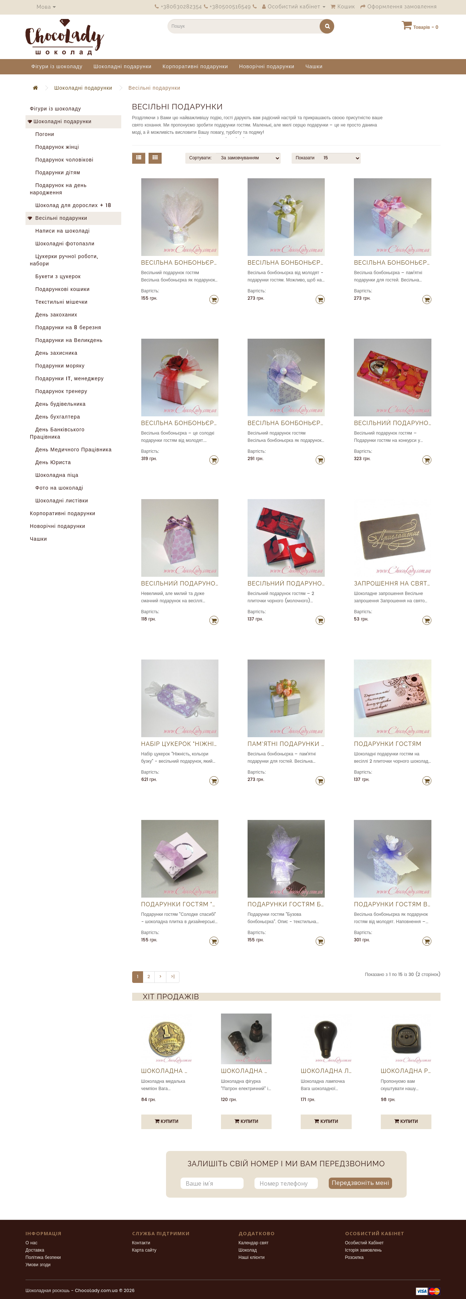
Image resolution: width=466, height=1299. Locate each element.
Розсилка (354, 1257)
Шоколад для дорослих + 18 (70, 205)
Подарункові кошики (60, 289)
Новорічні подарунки (267, 66)
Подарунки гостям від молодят (392, 904)
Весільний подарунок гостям (392, 423)
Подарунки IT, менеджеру (67, 378)
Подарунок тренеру (58, 391)
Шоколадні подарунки (123, 66)
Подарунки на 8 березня (65, 327)
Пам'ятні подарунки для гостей (286, 744)
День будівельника (58, 404)
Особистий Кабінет (364, 1243)
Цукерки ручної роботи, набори (64, 260)
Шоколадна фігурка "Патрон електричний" (246, 1071)
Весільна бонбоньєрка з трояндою (179, 423)
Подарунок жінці (54, 147)
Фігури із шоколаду (57, 66)
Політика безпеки (43, 1257)
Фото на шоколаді (56, 488)
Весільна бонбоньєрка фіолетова (286, 423)
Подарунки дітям (55, 172)
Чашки (314, 66)
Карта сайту (144, 1250)
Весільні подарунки (155, 88)
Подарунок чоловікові (62, 160)
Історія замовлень (363, 1250)
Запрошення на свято (392, 583)
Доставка (34, 1250)
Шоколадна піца (54, 475)
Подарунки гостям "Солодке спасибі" (179, 904)
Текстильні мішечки (59, 302)
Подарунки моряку (57, 366)
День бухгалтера (55, 417)
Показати (305, 158)
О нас (31, 1243)
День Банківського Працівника (57, 433)
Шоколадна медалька (166, 1071)
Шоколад (247, 1250)
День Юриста (50, 462)
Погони (42, 134)
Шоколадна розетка (406, 1071)
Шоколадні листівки (59, 501)
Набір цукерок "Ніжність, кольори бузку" (179, 744)
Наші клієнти (251, 1257)
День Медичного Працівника (71, 450)
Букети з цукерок (55, 276)
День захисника (54, 353)
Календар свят (253, 1243)
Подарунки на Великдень (66, 340)
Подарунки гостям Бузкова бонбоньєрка (286, 904)
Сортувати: (200, 158)
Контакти (141, 1243)
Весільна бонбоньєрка (179, 263)
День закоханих (54, 315)
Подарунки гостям (387, 744)
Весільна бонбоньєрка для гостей (392, 263)
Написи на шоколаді (60, 231)
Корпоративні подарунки (195, 66)
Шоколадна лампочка (326, 1071)
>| (173, 976)
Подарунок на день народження (58, 189)
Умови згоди (38, 1264)
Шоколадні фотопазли (62, 244)
